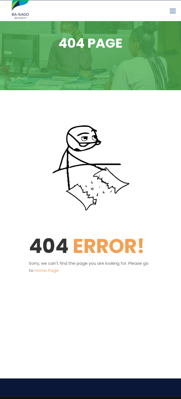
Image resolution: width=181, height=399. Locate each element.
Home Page (47, 270)
